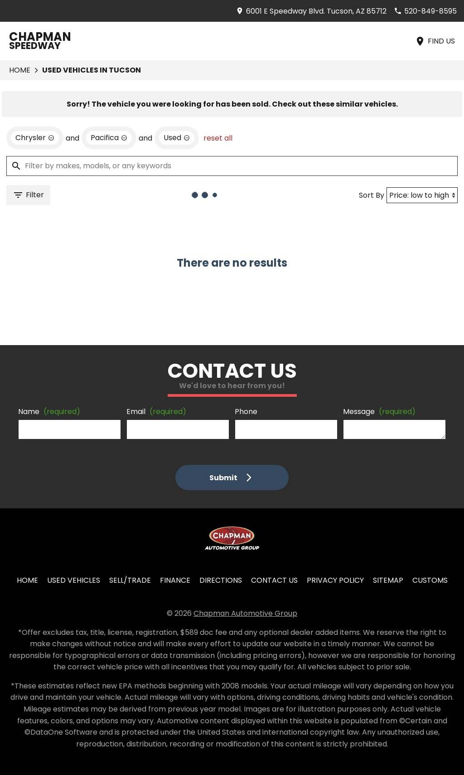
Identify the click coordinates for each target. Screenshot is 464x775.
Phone (246, 411)
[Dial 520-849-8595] (425, 11)
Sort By (371, 195)
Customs (430, 580)
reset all (217, 138)
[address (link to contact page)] (311, 11)
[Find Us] (435, 41)
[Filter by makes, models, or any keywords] (232, 166)
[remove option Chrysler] (35, 138)
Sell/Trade (130, 580)
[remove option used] (176, 138)
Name (49, 411)
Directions (220, 580)
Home (19, 70)
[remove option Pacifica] (109, 138)
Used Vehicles (73, 580)
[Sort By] (422, 195)
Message (379, 411)
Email (156, 411)
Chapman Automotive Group (245, 613)
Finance (175, 580)
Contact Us (274, 580)
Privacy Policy (335, 580)
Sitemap (388, 580)
